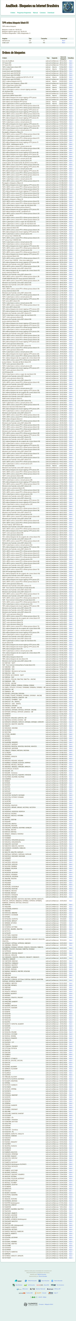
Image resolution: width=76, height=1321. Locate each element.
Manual (35, 13)
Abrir (63, 41)
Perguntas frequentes (24, 13)
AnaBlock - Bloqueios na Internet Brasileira (32, 5)
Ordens (12, 13)
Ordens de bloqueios (13, 52)
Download (51, 13)
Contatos (43, 13)
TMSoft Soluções (41, 1274)
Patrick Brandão (43, 1276)
